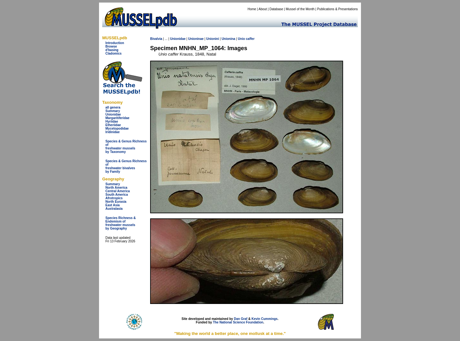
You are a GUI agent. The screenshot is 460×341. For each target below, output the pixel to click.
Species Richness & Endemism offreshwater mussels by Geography (120, 223)
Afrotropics (114, 198)
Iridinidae (112, 132)
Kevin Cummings (264, 319)
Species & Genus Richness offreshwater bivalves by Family (126, 166)
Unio (241, 39)
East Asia (112, 205)
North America (116, 187)
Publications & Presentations (337, 9)
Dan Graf (240, 319)
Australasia (114, 208)
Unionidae (113, 114)
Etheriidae (113, 125)
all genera (112, 107)
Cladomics (113, 53)
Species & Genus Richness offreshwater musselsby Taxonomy (126, 147)
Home (252, 9)
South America (116, 194)
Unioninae (195, 39)
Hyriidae (111, 121)
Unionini (212, 39)
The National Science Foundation (238, 322)
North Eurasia (115, 201)
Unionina (228, 39)
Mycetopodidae (117, 128)
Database (276, 9)
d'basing (112, 50)
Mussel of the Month (300, 9)
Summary (112, 111)
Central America (117, 191)
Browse (111, 46)
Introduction (114, 43)
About (262, 9)
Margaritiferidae (117, 118)
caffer (250, 39)
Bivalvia (156, 39)
